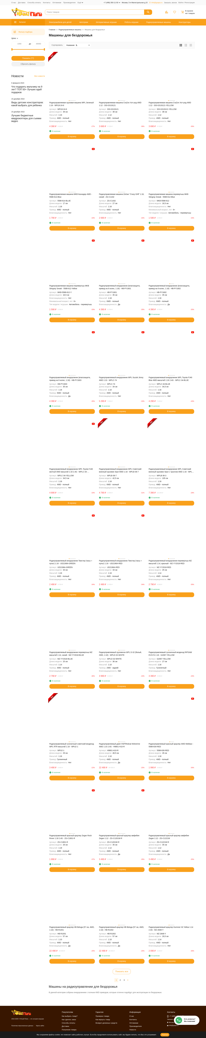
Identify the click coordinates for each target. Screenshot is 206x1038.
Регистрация (190, 3)
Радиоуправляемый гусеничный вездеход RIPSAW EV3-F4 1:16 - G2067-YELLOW (170, 653)
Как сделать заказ (69, 1020)
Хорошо (165, 1035)
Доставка (21, 3)
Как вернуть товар (103, 1020)
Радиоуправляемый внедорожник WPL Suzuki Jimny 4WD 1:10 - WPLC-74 (121, 378)
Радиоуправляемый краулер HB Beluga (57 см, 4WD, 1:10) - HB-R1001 (71, 928)
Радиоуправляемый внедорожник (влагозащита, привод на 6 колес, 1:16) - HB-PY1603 (70, 378)
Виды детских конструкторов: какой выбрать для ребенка (27, 104)
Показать (26, 58)
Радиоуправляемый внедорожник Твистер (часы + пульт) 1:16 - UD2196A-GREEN (70, 562)
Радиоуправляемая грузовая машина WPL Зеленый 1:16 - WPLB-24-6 (71, 104)
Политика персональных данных (22, 1025)
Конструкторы (185, 22)
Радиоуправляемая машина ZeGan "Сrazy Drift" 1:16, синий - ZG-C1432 (121, 195)
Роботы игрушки (131, 22)
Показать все (121, 971)
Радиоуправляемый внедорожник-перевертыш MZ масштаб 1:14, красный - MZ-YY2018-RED (170, 562)
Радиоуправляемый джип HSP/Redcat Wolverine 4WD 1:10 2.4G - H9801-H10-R (119, 745)
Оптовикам (56, 3)
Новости (132, 1030)
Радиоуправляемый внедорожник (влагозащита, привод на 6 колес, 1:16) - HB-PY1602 (169, 287)
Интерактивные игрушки (106, 22)
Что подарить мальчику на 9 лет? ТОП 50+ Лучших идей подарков (26, 89)
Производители (69, 3)
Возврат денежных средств (106, 1023)
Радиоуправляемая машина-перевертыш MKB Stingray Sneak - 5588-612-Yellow (69, 287)
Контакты (46, 3)
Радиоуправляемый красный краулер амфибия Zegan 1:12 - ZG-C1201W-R (119, 836)
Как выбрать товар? (70, 1016)
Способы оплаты (34, 3)
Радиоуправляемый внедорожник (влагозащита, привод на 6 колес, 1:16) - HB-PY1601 (119, 287)
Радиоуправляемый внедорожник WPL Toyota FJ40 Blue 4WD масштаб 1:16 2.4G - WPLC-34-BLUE (170, 378)
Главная (52, 30)
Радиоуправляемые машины (158, 22)
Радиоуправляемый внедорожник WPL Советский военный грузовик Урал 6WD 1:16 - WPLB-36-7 (120, 470)
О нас (13, 3)
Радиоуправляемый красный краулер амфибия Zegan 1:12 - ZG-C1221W (169, 836)
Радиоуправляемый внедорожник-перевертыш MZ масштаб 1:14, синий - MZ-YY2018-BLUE (70, 653)
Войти (180, 3)
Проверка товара (102, 1016)
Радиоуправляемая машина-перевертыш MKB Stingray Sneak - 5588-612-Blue (168, 195)
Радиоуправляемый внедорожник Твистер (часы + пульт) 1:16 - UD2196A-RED (120, 562)
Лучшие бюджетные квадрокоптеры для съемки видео (26, 118)
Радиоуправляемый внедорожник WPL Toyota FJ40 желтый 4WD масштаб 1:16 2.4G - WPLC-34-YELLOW (71, 470)
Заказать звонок (170, 3)
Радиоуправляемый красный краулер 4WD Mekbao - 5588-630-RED (171, 745)
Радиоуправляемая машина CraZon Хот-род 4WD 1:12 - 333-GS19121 (120, 104)
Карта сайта (40, 1025)
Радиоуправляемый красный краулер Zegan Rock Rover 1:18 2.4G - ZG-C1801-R (70, 836)
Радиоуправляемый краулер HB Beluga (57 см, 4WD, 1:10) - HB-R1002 (121, 928)
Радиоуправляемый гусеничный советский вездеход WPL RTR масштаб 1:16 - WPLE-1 (71, 745)
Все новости (39, 76)
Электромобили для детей (60, 22)
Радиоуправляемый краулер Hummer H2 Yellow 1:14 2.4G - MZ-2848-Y (171, 928)
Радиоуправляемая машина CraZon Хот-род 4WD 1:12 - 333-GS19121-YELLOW (170, 104)
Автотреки (83, 22)
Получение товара (69, 1030)
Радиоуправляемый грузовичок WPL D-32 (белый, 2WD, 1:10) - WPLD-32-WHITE (120, 653)
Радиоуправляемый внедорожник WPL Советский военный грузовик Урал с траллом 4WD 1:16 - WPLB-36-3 (171, 470)
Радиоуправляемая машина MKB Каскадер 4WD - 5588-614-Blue (70, 195)
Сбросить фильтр (28, 64)
